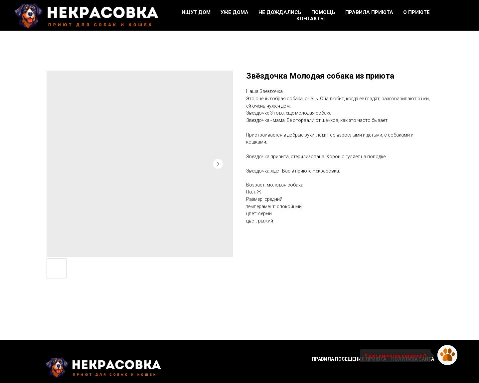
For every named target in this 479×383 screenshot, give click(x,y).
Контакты (310, 19)
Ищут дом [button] (196, 12)
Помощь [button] (323, 12)
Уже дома (234, 12)
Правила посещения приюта (349, 359)
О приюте (416, 12)
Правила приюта (369, 12)
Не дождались (279, 12)
